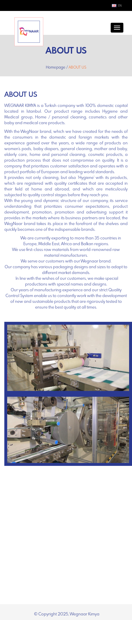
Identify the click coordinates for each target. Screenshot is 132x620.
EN (120, 5)
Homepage (55, 67)
